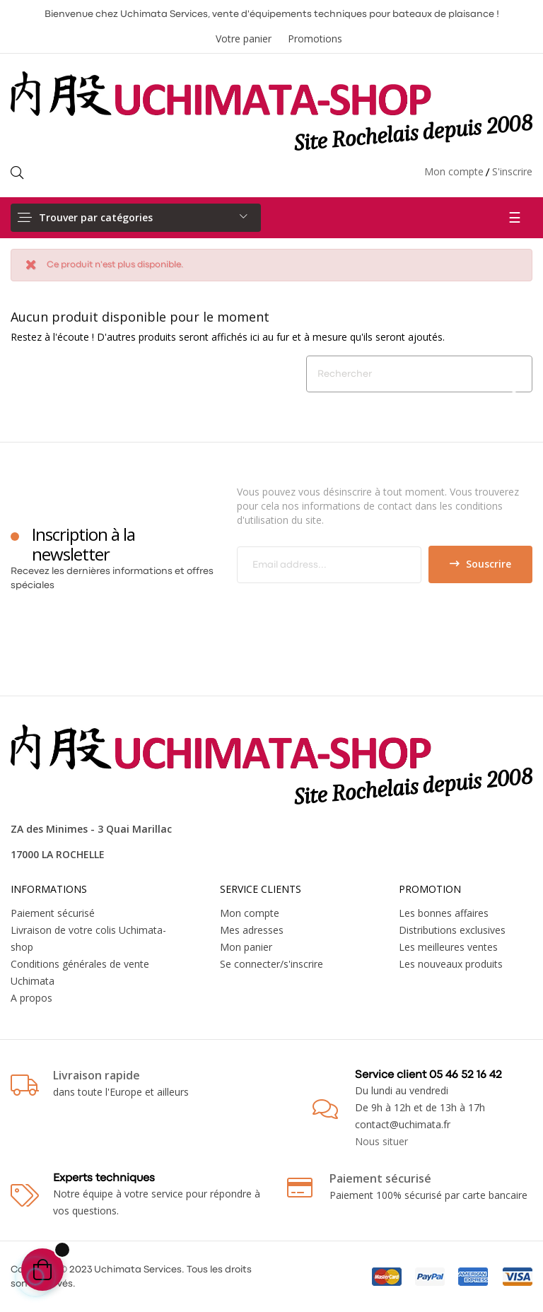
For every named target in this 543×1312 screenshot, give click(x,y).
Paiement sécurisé (53, 913)
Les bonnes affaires (444, 913)
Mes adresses (252, 930)
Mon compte (454, 171)
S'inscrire (512, 171)
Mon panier (246, 947)
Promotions (315, 38)
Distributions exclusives (452, 930)
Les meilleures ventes (448, 947)
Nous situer (381, 1141)
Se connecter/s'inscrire (271, 964)
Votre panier (244, 38)
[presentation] (354, 610)
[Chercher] (419, 374)
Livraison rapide (96, 1075)
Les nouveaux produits (451, 964)
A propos (31, 997)
